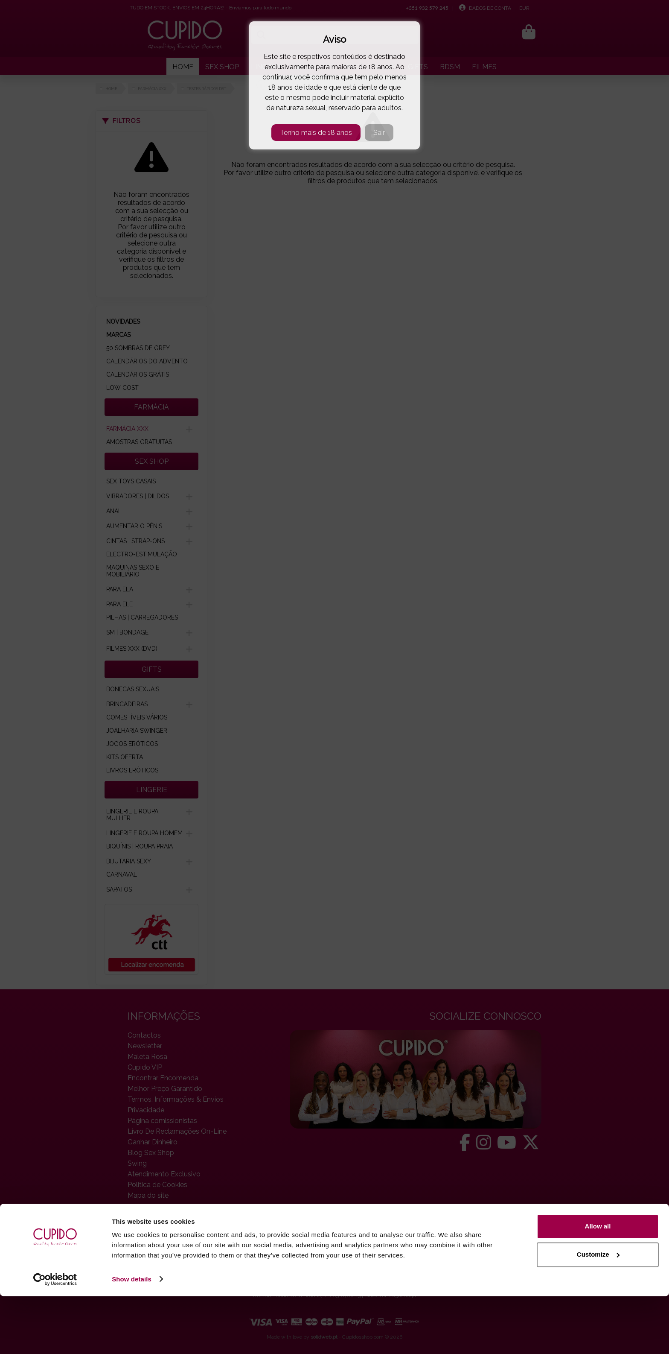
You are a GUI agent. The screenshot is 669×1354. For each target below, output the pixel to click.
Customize (598, 1312)
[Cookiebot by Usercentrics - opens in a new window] (55, 1337)
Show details (131, 1337)
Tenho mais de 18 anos (316, 133)
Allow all (598, 1284)
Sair (379, 133)
